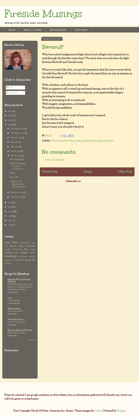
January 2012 (17, 197)
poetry (32, 256)
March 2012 (16, 155)
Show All (32, 340)
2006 (10, 225)
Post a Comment (54, 160)
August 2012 (17, 137)
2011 (10, 202)
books (13, 246)
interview (17, 249)
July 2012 (15, 142)
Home (12, 29)
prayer (8, 260)
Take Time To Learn (16, 332)
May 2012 (15, 146)
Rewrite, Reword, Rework (19, 330)
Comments (12, 92)
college (21, 246)
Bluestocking (13, 308)
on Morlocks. (13, 300)
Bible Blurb (11, 243)
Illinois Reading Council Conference (17, 166)
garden (8, 249)
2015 (10, 111)
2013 (10, 120)
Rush (12, 173)
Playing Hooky (17, 159)
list (26, 249)
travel (7, 263)
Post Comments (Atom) (95, 181)
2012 (10, 124)
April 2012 (16, 151)
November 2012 (18, 133)
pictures (23, 256)
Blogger (121, 411)
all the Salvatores (15, 311)
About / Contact (33, 29)
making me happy (92, 141)
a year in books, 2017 (16, 322)
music (32, 252)
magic (78, 141)
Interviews (81, 29)
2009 (10, 211)
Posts (10, 87)
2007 (10, 220)
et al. (9, 298)
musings (108, 141)
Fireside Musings (43, 13)
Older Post (125, 171)
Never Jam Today (15, 319)
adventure (56, 141)
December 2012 (17, 128)
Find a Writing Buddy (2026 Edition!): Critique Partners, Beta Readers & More (20, 287)
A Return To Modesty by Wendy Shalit (17, 184)
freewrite (68, 141)
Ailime (98, 411)
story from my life (25, 260)
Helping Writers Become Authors (18, 280)
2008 (10, 216)
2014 (10, 115)
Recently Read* (58, 29)
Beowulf (14, 177)
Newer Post (50, 171)
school (13, 260)
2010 (10, 207)
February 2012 (17, 192)
